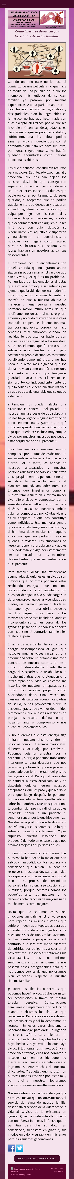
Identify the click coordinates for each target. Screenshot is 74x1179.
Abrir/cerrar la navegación (37, 4)
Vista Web (58, 1171)
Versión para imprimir (22, 1169)
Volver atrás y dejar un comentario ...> (37, 1158)
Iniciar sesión (57, 1168)
